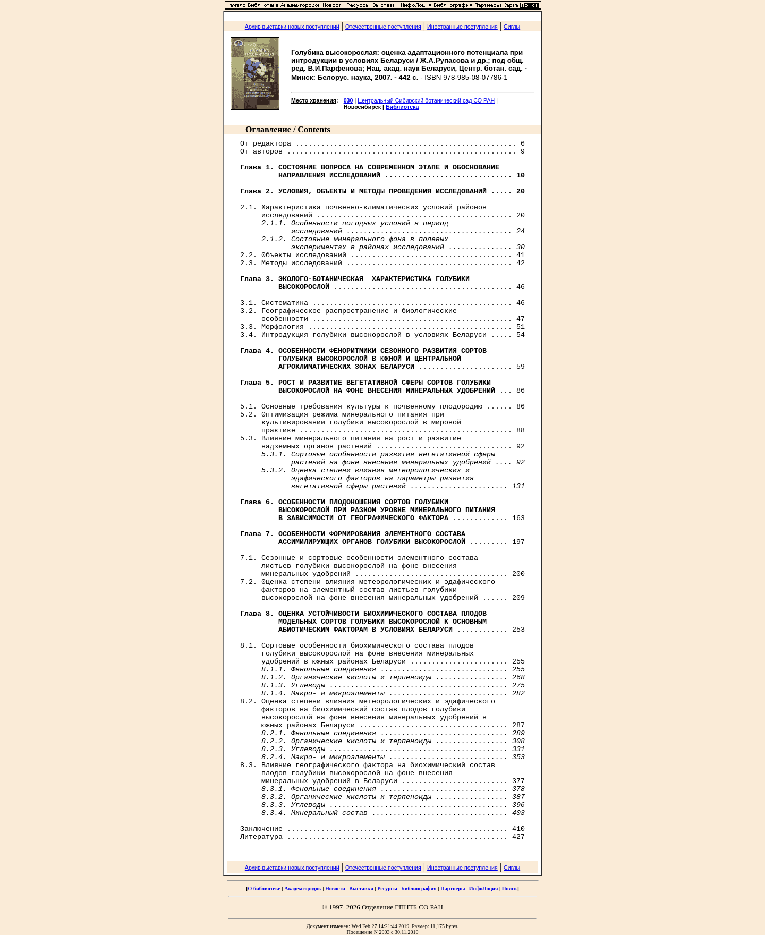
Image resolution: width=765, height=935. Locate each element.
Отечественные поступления (383, 26)
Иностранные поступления (462, 26)
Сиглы (512, 26)
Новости (335, 888)
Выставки (361, 888)
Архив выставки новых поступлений (292, 26)
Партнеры (452, 888)
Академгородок (302, 888)
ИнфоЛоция (483, 888)
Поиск (509, 888)
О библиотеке (264, 888)
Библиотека (402, 107)
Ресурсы (387, 888)
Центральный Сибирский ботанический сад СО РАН (426, 100)
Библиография (419, 888)
